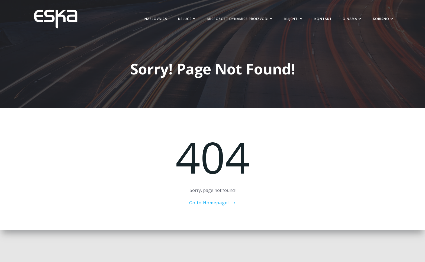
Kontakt (323, 19)
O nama (352, 19)
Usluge (187, 19)
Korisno (383, 19)
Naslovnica (155, 19)
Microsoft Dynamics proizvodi (240, 19)
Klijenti (294, 19)
